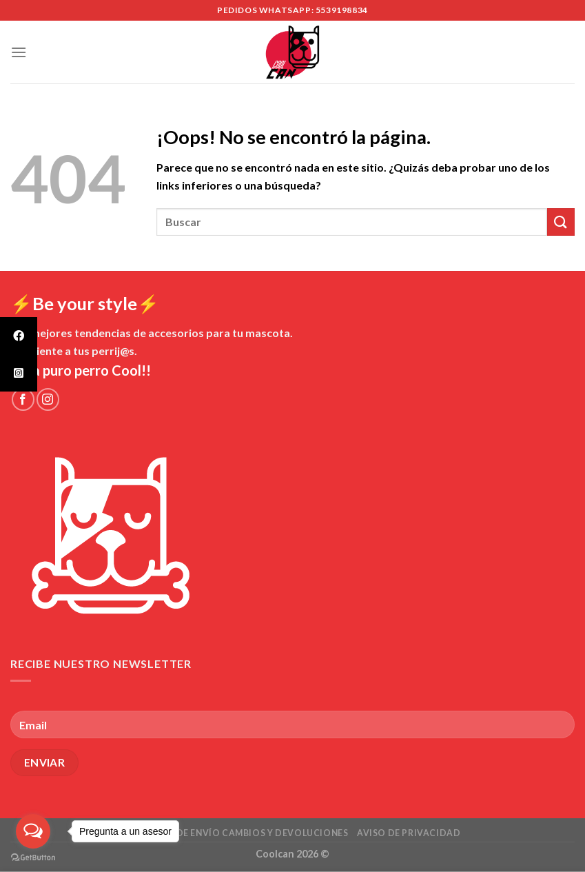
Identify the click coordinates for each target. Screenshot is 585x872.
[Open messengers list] (33, 831)
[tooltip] (18, 335)
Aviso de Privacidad (409, 833)
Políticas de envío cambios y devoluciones (236, 833)
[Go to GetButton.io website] (33, 857)
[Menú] (18, 52)
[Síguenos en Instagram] (48, 399)
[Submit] (561, 221)
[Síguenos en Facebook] (23, 399)
